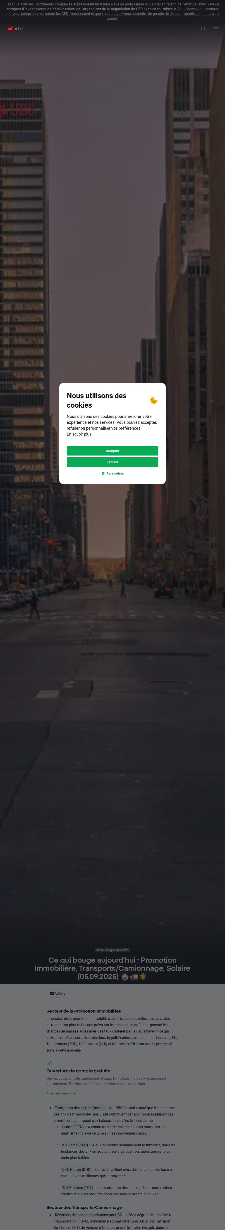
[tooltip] (112, 615)
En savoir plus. (80, 615)
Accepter (112, 632)
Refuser (112, 643)
